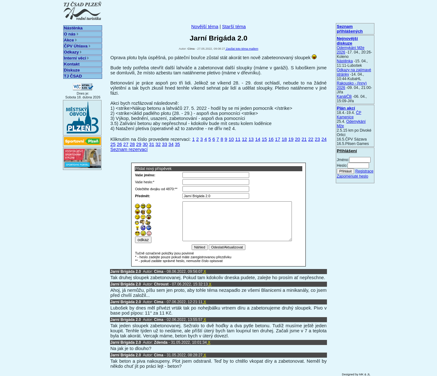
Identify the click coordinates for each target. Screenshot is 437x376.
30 (145, 144)
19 (290, 139)
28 (132, 144)
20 (297, 139)
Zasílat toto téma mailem (241, 48)
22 (310, 139)
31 (151, 144)
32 (158, 144)
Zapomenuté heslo (352, 176)
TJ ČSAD (73, 76)
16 (271, 139)
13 (251, 139)
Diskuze (72, 70)
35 (177, 144)
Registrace (364, 171)
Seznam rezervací (129, 149)
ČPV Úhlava (77, 46)
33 (164, 144)
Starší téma (234, 26)
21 (304, 139)
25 (112, 144)
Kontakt (72, 64)
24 (324, 139)
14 (257, 139)
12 (244, 139)
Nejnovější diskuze (347, 41)
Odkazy (73, 52)
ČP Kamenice (349, 114)
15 (264, 139)
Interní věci (76, 58)
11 (237, 139)
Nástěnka (73, 28)
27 (125, 144)
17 (277, 139)
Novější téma (204, 26)
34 (171, 144)
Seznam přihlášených (350, 29)
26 (119, 144)
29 (138, 144)
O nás (71, 34)
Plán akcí (346, 108)
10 (231, 139)
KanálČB (344, 96)
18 (284, 139)
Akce (70, 40)
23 (317, 139)
